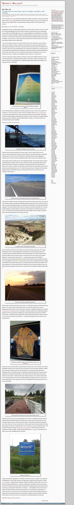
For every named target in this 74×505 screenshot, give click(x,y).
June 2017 (53, 93)
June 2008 (53, 163)
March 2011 (53, 130)
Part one (11, 20)
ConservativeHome (54, 64)
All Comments (53, 183)
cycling (25, 14)
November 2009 (54, 147)
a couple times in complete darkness (10, 310)
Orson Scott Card (54, 72)
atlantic (9, 14)
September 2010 (54, 137)
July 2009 (53, 150)
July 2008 (53, 162)
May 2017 (53, 94)
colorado (22, 14)
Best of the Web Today (55, 59)
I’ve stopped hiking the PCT (56, 37)
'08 (60, 10)
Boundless (53, 60)
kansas (33, 14)
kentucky (37, 14)
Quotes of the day (54, 45)
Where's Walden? (12, 3)
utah (37, 15)
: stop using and (56, 33)
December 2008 (54, 158)
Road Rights (53, 78)
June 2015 (53, 103)
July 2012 (53, 115)
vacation (39, 15)
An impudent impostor (55, 57)
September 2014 (54, 109)
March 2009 (53, 154)
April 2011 (53, 129)
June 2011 (53, 127)
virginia (43, 15)
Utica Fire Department (26, 427)
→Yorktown (60, 12)
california (18, 14)
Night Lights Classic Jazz (55, 71)
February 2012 (53, 119)
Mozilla (52, 14)
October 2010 (53, 135)
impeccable (25, 363)
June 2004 (53, 174)
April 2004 (53, 177)
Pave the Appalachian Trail (55, 73)
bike (15, 14)
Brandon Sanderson (54, 61)
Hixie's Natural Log (54, 69)
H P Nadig (32, 503)
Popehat (52, 77)
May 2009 (53, 152)
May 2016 (53, 98)
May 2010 (53, 140)
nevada (44, 14)
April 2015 (53, 104)
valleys (3, 210)
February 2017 (53, 95)
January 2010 (53, 144)
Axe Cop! (52, 58)
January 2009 (53, 157)
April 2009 (53, 153)
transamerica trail (32, 15)
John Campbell (53, 70)
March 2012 (53, 118)
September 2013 (54, 112)
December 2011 (54, 121)
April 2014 (53, 111)
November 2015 (54, 101)
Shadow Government (55, 80)
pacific (3, 15)
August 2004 (53, 172)
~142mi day (35, 429)
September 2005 (54, 164)
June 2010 (53, 139)
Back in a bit (53, 41)
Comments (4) (45, 500)
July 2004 (53, 173)
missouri (41, 14)
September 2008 (54, 160)
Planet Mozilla (53, 75)
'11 (58, 11)
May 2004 (53, 176)
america (6, 14)
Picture (35, 503)
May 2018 (53, 92)
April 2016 (53, 99)
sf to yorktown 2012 (14, 15)
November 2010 (54, 134)
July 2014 (53, 110)
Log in (52, 180)
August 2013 (53, 113)
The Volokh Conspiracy (55, 82)
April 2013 (53, 114)
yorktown (7, 16)
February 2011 (53, 131)
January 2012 (53, 120)
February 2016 (53, 100)
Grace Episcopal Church (16, 491)
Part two (39, 20)
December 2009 (54, 145)
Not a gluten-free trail (55, 36)
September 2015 (54, 102)
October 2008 (53, 159)
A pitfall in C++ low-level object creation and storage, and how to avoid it (57, 43)
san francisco (7, 15)
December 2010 (54, 133)
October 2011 (53, 123)
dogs (28, 14)
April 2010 (53, 141)
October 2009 (53, 148)
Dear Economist (54, 67)
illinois (31, 14)
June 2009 (53, 151)
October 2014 (53, 108)
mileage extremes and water (13, 497)
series (13, 18)
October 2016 (53, 96)
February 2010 (53, 143)
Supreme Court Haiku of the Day (56, 81)
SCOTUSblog (53, 79)
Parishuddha (26, 503)
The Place (43, 482)
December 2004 (54, 169)
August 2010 (53, 138)
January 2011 (53, 132)
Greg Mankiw (53, 68)
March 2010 (53, 142)
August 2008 (53, 161)
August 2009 (53, 149)
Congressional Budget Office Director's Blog (56, 63)
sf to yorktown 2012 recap (23, 15)
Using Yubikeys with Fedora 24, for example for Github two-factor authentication (57, 47)
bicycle (12, 14)
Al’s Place (4, 316)
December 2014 (54, 105)
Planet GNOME (53, 74)
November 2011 (54, 122)
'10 (53, 11)
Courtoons (53, 65)
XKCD (52, 83)
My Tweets (53, 53)
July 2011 (53, 125)
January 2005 (53, 168)
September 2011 (54, 124)
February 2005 (53, 167)
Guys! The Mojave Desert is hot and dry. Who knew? (57, 39)
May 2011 (53, 128)
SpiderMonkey (56, 13)
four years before (6, 482)
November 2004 (54, 170)
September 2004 (54, 171)
